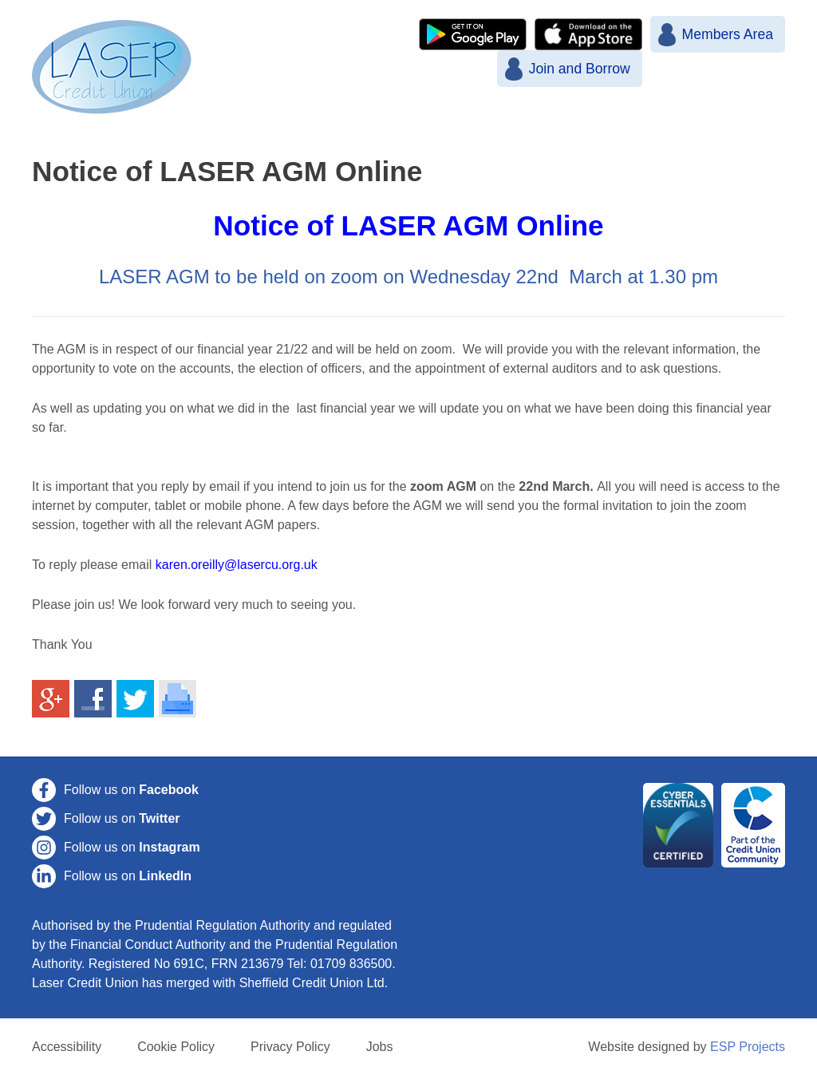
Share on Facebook (93, 699)
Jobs (379, 1046)
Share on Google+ (51, 699)
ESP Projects (747, 1046)
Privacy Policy (290, 1046)
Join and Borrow (579, 69)
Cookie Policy (176, 1046)
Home (284, 120)
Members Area (727, 34)
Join (427, 120)
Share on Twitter (135, 699)
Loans (587, 120)
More (661, 120)
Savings (503, 120)
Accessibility (66, 1046)
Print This (178, 699)
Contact (740, 120)
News (359, 120)
